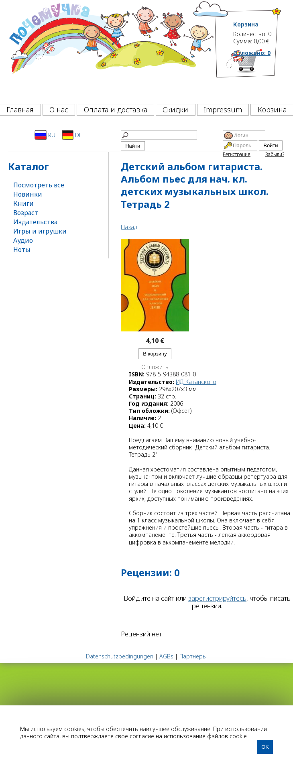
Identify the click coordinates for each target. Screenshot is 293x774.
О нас (58, 109)
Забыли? (274, 154)
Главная (20, 109)
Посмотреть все (38, 185)
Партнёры (193, 656)
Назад (129, 227)
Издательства (35, 221)
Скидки (175, 109)
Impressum (223, 109)
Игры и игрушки (40, 231)
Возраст (25, 212)
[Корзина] (257, 74)
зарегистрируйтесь (217, 598)
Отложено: (252, 53)
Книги (23, 203)
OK (265, 747)
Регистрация (236, 154)
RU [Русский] (45, 135)
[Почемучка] (110, 50)
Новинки (27, 194)
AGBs (166, 656)
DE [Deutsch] (72, 135)
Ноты (22, 249)
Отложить (155, 367)
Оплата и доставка (115, 109)
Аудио (23, 240)
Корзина (245, 24)
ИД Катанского (196, 382)
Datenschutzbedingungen (119, 656)
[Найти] (159, 135)
